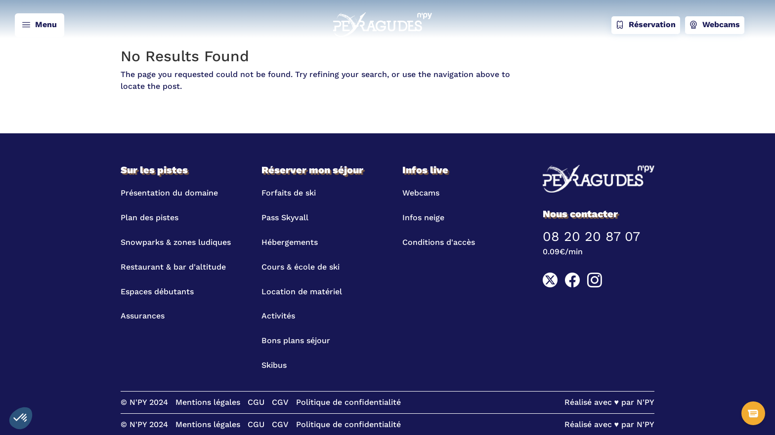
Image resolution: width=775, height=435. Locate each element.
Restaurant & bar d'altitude (173, 267)
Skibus (274, 365)
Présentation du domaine (169, 193)
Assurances (143, 315)
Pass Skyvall (284, 217)
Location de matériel (301, 291)
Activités (278, 315)
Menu (39, 25)
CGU (256, 402)
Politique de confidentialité (348, 402)
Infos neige (423, 217)
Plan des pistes (149, 217)
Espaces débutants (157, 291)
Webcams (714, 25)
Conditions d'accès (438, 242)
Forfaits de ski (288, 193)
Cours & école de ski (300, 267)
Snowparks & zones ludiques (176, 242)
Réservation (646, 25)
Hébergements (289, 242)
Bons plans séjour (295, 340)
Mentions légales (207, 402)
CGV (280, 402)
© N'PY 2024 (144, 402)
